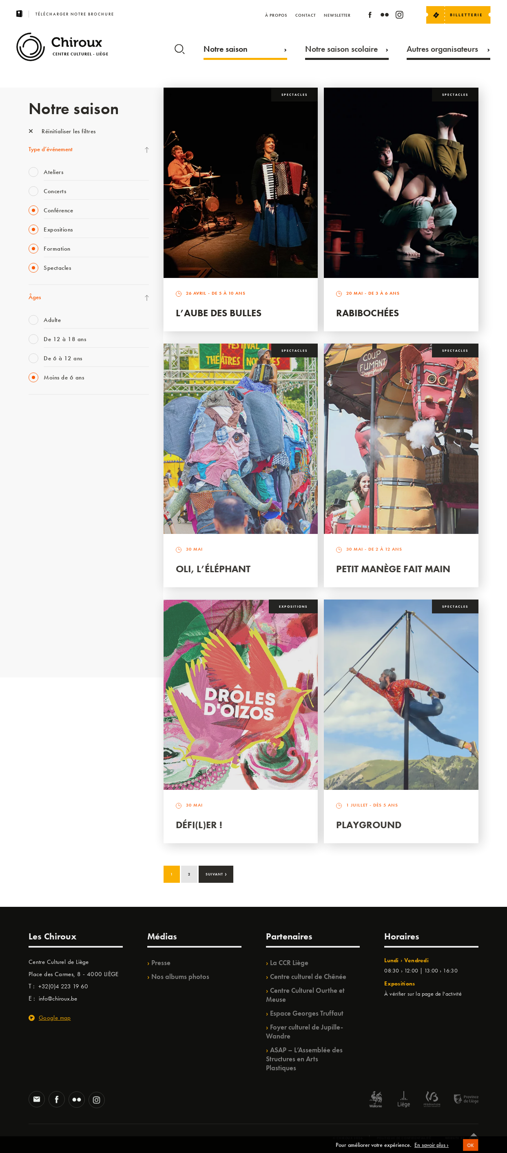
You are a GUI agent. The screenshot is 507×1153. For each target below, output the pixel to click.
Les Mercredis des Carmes (60, 448)
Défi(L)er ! (199, 824)
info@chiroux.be (58, 998)
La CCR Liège (289, 962)
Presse (160, 962)
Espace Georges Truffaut (306, 1013)
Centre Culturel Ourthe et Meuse (305, 995)
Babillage (40, 482)
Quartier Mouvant (51, 549)
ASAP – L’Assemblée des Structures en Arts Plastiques (304, 1058)
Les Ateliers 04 (46, 532)
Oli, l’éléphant (213, 568)
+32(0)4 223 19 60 (63, 986)
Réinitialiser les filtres (62, 131)
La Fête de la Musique (55, 432)
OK (470, 1148)
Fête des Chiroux (49, 415)
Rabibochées (367, 312)
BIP (32, 515)
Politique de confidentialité (404, 1138)
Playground (368, 824)
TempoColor (43, 599)
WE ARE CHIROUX (52, 632)
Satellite (38, 498)
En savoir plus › (431, 1147)
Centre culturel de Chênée (308, 976)
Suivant (216, 873)
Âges (35, 297)
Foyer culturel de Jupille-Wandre (304, 1032)
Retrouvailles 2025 (52, 649)
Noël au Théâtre (48, 615)
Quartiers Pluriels (49, 565)
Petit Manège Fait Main (393, 568)
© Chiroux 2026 (348, 1138)
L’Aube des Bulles (218, 312)
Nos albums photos (180, 976)
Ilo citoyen (41, 582)
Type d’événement (51, 149)
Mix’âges (40, 465)
